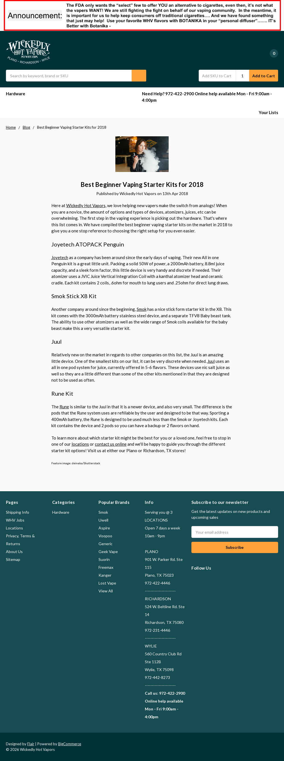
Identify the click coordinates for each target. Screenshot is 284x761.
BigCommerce (69, 744)
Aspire (104, 528)
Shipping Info (17, 512)
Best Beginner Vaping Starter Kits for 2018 (142, 184)
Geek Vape (108, 551)
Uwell (103, 520)
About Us (14, 551)
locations (80, 444)
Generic (106, 543)
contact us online (111, 444)
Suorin (104, 559)
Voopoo (105, 535)
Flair (30, 744)
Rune (64, 406)
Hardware (18, 93)
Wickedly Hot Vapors (86, 205)
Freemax (106, 567)
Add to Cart (263, 75)
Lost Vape (107, 583)
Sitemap (13, 559)
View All (106, 590)
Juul (211, 361)
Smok (141, 309)
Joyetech (59, 257)
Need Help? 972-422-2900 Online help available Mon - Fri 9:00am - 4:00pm (207, 97)
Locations (14, 528)
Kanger (105, 575)
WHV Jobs (15, 520)
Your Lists (268, 112)
